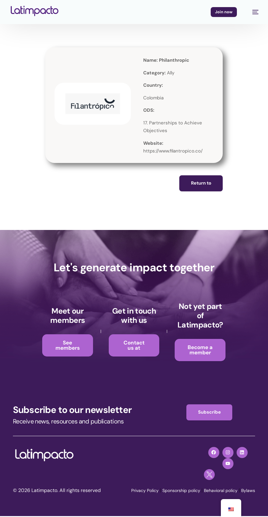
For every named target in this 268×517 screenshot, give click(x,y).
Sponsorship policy (171, 491)
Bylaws (247, 491)
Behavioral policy (216, 491)
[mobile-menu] (252, 12)
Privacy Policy (130, 491)
